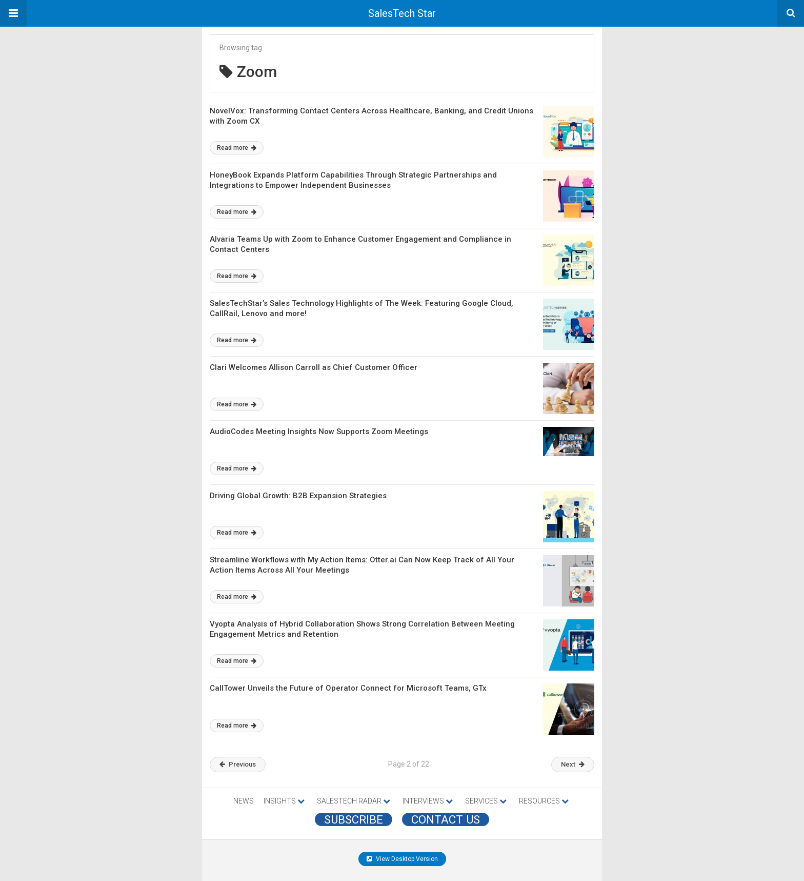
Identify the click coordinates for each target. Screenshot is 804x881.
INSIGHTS (284, 801)
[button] (13, 13)
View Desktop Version (402, 859)
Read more (236, 147)
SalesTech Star (402, 13)
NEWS (243, 801)
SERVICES (486, 801)
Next (573, 764)
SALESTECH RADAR (353, 801)
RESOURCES (544, 801)
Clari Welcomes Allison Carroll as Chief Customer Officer (313, 367)
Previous (237, 764)
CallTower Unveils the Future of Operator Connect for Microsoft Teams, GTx (348, 688)
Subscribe (353, 819)
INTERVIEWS (428, 801)
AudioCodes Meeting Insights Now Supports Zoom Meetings (319, 431)
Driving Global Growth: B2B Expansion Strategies (298, 495)
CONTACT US (445, 819)
